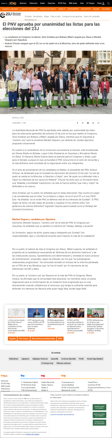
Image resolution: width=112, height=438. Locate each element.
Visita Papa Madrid (95, 359)
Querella (54, 359)
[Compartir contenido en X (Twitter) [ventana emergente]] (82, 122)
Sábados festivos (40, 359)
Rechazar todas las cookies (99, 415)
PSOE (81, 359)
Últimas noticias (63, 363)
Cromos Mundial (68, 359)
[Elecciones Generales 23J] (16, 16)
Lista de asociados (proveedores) (62, 414)
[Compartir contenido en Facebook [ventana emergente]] (77, 122)
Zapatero (25, 359)
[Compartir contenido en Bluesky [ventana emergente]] (88, 122)
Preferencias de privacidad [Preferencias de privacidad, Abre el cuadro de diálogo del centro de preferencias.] (99, 422)
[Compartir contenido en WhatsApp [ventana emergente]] (93, 122)
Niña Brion (13, 359)
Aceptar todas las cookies (99, 407)
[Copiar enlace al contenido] (98, 122)
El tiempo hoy (47, 363)
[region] (56, 414)
